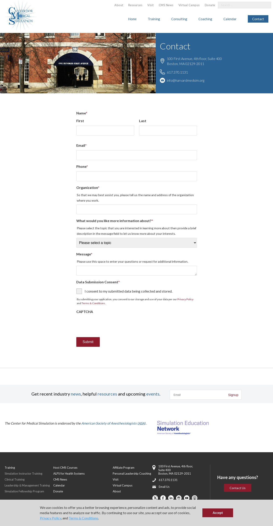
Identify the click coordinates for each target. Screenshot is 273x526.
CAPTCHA (84, 311)
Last (142, 121)
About (118, 5)
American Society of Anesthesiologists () (113, 423)
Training (154, 19)
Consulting (179, 19)
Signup (233, 395)
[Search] (265, 5)
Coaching (205, 19)
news (76, 393)
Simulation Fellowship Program (24, 491)
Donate (210, 5)
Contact (258, 19)
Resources (135, 5)
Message (84, 254)
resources (107, 393)
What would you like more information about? (114, 221)
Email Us (164, 486)
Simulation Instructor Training (23, 473)
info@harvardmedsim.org (185, 80)
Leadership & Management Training (27, 485)
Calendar (230, 19)
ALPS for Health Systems (69, 473)
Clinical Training (15, 479)
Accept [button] (218, 513)
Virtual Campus (189, 5)
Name (81, 113)
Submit (88, 342)
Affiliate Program (123, 467)
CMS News (166, 5)
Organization (87, 187)
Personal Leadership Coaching (132, 473)
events (152, 393)
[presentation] (109, 325)
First (80, 121)
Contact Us (238, 488)
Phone (82, 166)
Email (81, 145)
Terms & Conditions (83, 518)
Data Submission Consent (98, 282)
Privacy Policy (50, 518)
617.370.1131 (177, 72)
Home (132, 19)
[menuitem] (118, 5)
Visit (150, 5)
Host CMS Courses (65, 467)
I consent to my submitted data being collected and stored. (128, 291)
